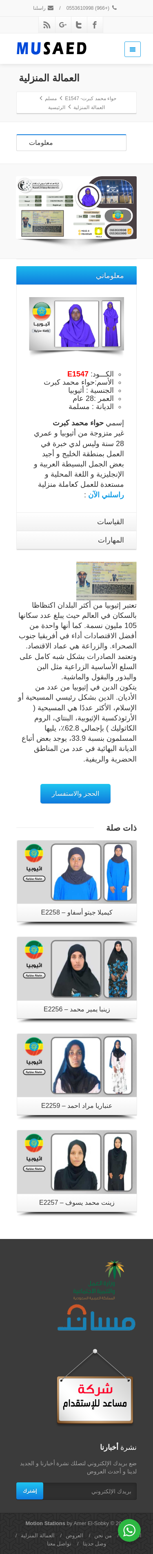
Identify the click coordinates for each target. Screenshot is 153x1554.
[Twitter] (79, 25)
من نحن (103, 1535)
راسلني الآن (106, 495)
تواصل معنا (59, 1544)
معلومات (41, 142)
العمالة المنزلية (38, 1535)
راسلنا (43, 8)
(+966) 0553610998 (92, 8)
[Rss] (47, 25)
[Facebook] (94, 25)
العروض (74, 1535)
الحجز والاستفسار (75, 793)
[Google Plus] (63, 25)
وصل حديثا (94, 1544)
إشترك (30, 1491)
